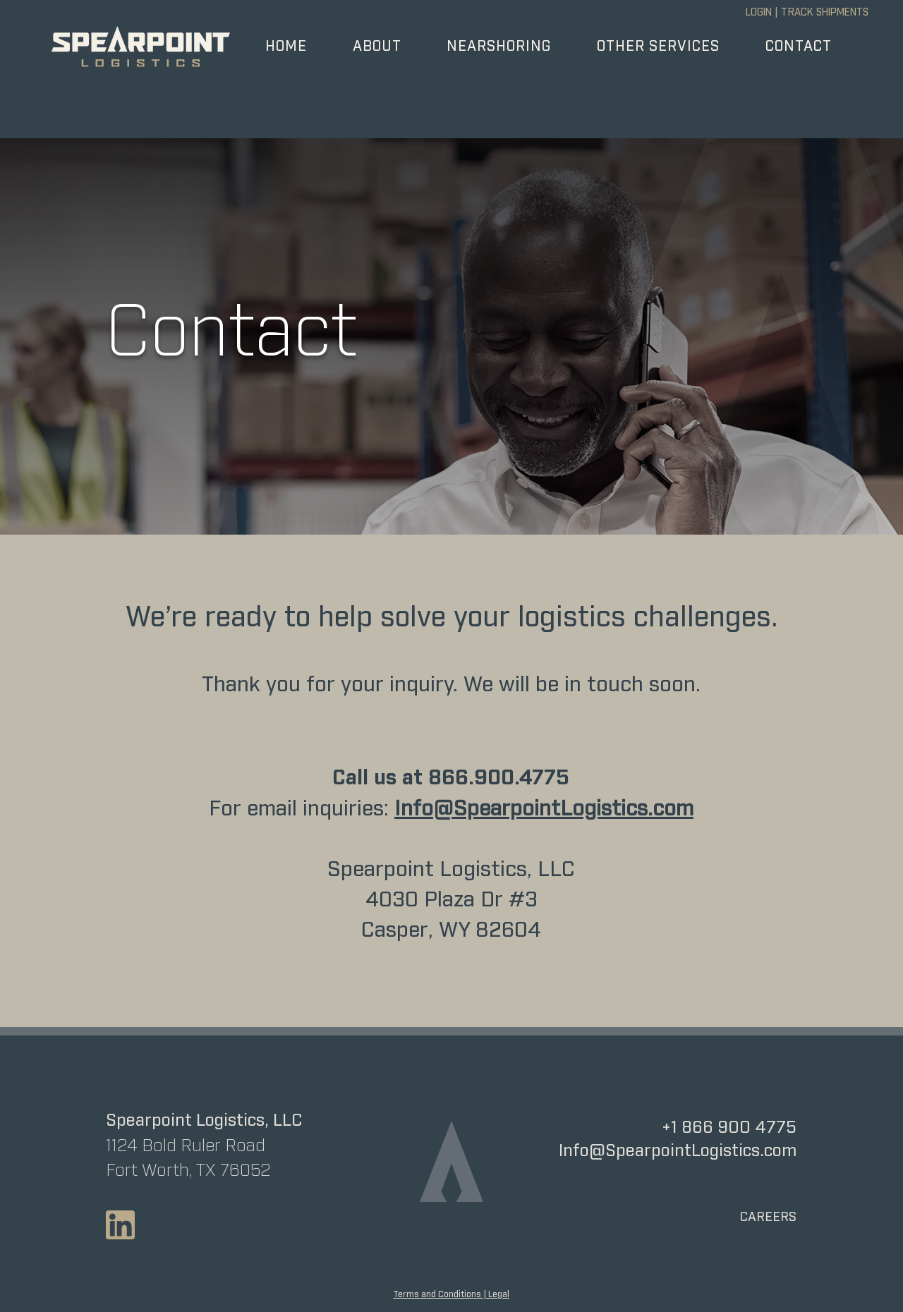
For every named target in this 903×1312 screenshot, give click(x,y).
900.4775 (521, 778)
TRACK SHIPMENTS (824, 12)
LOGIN (759, 12)
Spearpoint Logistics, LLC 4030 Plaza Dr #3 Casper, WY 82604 (451, 900)
